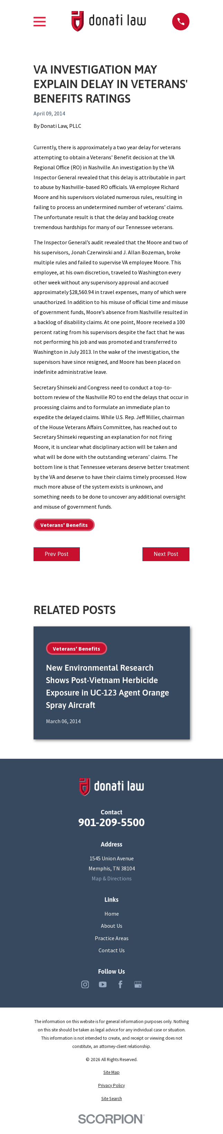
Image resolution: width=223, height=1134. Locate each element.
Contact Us (112, 950)
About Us (111, 926)
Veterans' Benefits (64, 524)
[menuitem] (112, 1073)
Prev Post (57, 554)
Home (111, 913)
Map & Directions (112, 878)
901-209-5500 (111, 823)
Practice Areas (112, 938)
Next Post (165, 554)
